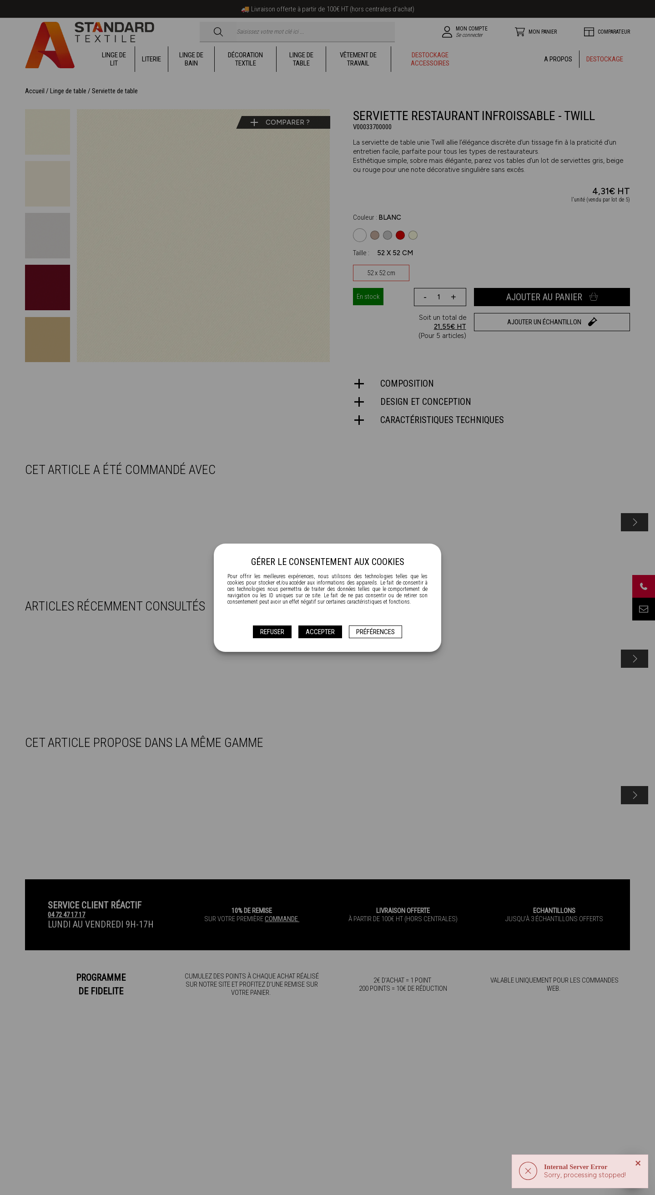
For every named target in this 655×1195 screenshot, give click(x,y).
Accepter (320, 632)
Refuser (272, 632)
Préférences (375, 632)
